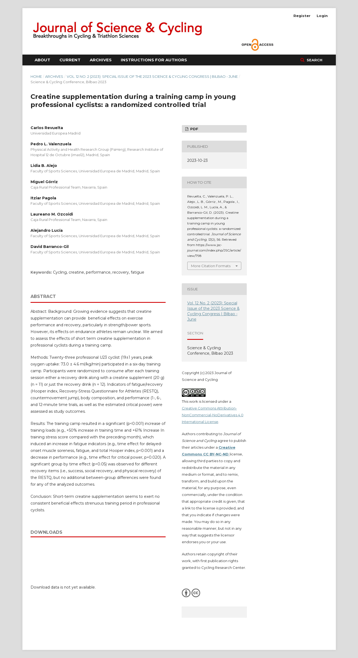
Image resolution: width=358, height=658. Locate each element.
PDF (193, 129)
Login (322, 16)
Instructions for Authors (154, 59)
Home (36, 76)
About (42, 59)
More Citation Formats (210, 266)
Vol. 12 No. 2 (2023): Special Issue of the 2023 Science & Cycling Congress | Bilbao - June (152, 76)
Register (301, 16)
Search (314, 60)
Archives (101, 59)
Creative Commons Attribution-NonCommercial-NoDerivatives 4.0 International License (212, 415)
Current (70, 59)
